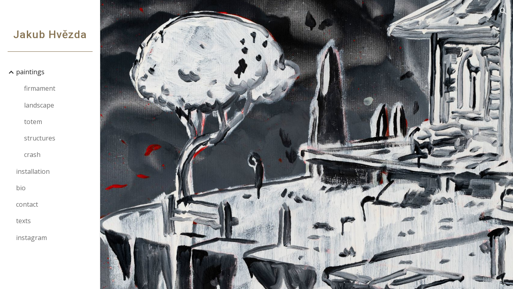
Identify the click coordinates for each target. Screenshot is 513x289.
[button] (503, 11)
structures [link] (39, 138)
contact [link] (27, 204)
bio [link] (21, 187)
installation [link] (33, 171)
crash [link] (32, 154)
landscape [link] (39, 105)
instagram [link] (31, 237)
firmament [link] (39, 88)
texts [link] (23, 220)
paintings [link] (30, 71)
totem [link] (33, 121)
